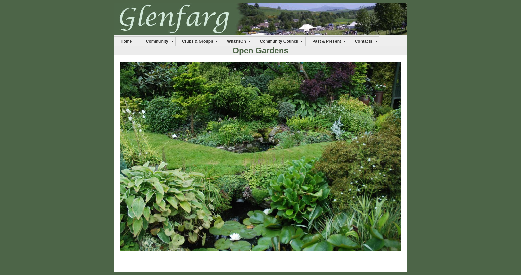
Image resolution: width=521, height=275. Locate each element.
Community (157, 41)
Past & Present (326, 41)
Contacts (363, 41)
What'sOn (236, 41)
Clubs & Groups (197, 41)
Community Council (279, 41)
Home (126, 41)
